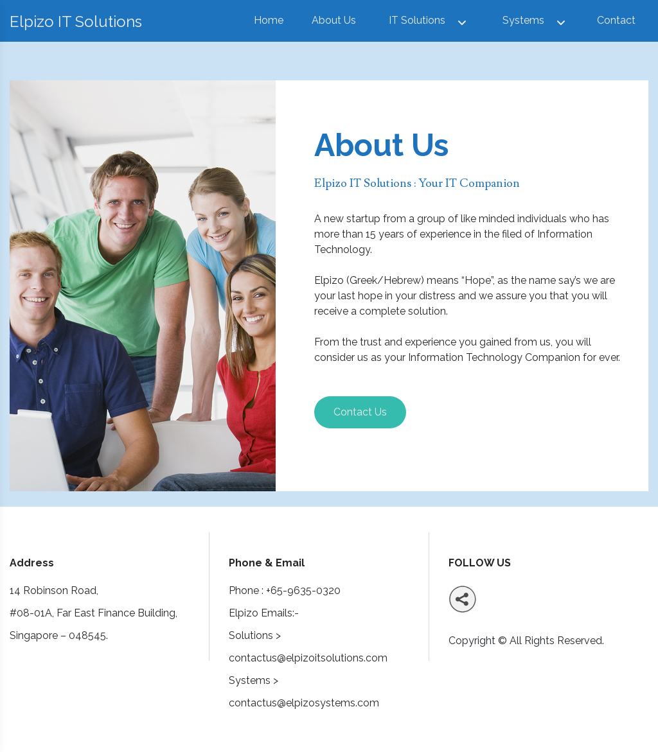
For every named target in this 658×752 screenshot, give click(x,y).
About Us (334, 20)
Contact (616, 20)
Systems (523, 20)
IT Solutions (417, 20)
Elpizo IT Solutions (76, 21)
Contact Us (360, 412)
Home (268, 20)
